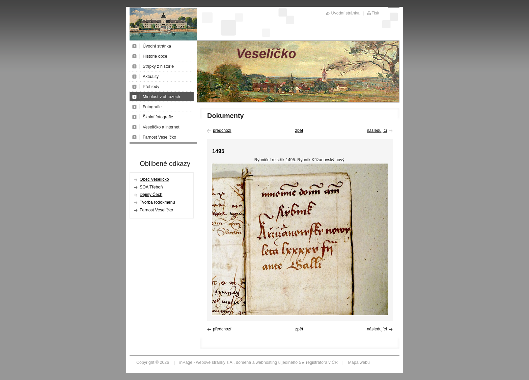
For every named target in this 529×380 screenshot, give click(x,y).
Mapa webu (358, 362)
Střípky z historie (158, 66)
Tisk (375, 13)
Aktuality (151, 76)
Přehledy (151, 86)
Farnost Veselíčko (159, 137)
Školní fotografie (158, 117)
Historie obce (155, 56)
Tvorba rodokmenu (157, 202)
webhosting (266, 362)
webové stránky (210, 362)
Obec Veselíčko (154, 179)
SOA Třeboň (151, 187)
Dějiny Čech (151, 194)
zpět (299, 130)
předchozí (222, 130)
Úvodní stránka (157, 46)
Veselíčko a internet (161, 127)
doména (243, 362)
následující (377, 130)
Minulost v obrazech (161, 96)
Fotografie (152, 107)
